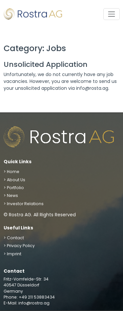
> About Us (14, 180)
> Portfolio (14, 187)
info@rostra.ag (34, 303)
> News (11, 195)
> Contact (14, 238)
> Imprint (12, 254)
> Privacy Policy (19, 245)
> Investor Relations (24, 203)
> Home (11, 171)
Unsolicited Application (46, 64)
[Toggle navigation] (111, 14)
